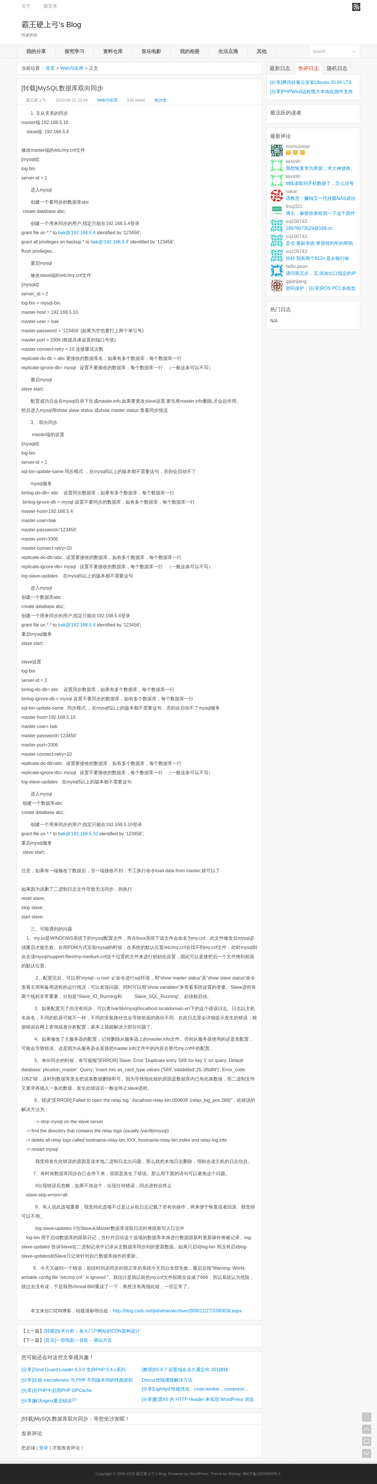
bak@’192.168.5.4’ (110, 241)
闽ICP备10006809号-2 (261, 1474)
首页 (50, 68)
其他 (261, 51)
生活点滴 (228, 51)
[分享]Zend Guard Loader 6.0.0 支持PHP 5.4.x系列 (73, 1369)
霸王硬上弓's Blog (51, 24)
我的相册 (189, 51)
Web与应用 (72, 68)
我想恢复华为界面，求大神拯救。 (320, 168)
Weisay (234, 1474)
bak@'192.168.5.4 (77, 232)
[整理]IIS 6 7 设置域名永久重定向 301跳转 (185, 1369)
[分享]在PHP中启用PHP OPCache (56, 1390)
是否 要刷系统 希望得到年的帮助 (319, 243)
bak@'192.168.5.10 (78, 833)
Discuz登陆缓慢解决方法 (167, 1380)
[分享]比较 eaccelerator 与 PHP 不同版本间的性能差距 (77, 1380)
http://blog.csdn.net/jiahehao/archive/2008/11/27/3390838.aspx (177, 1310)
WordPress (198, 1474)
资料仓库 (113, 51)
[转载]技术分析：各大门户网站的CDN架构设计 (92, 1331)
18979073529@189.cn (309, 228)
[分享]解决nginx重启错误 (48, 1400)
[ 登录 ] (43, 1447)
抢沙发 (160, 100)
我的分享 (36, 51)
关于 (26, 6)
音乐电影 (151, 51)
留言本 (50, 6)
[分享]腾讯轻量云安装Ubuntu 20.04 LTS (311, 82)
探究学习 (74, 51)
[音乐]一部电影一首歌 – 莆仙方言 (78, 1340)
